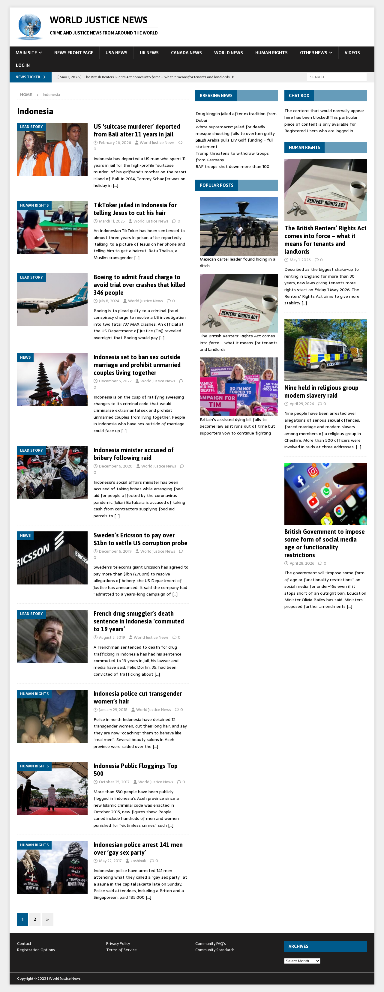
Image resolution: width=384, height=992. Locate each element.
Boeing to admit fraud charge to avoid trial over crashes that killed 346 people (139, 284)
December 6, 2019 (115, 551)
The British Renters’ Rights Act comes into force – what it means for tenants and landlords (239, 343)
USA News (117, 52)
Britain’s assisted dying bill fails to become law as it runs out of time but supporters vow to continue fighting (237, 426)
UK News (149, 52)
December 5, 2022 (115, 381)
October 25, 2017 (114, 782)
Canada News (186, 52)
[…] (115, 185)
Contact (24, 943)
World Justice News (157, 142)
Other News (313, 52)
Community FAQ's (210, 943)
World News (228, 52)
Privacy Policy (118, 943)
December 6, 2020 (116, 466)
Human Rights (271, 52)
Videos (352, 52)
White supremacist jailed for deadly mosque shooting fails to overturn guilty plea (235, 134)
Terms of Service (121, 950)
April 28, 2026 (302, 563)
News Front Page (73, 52)
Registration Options (36, 950)
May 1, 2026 (300, 260)
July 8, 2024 (109, 301)
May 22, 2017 (110, 861)
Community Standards (215, 950)
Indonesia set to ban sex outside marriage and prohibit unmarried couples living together (137, 365)
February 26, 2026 (115, 142)
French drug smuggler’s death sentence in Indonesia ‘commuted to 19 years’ (139, 621)
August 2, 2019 (112, 637)
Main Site (26, 52)
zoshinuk (138, 861)
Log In (23, 65)
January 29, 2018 (113, 710)
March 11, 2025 (112, 221)
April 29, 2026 (302, 404)
